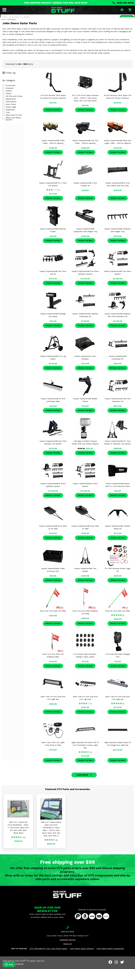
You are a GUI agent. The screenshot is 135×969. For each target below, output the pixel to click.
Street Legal (9, 111)
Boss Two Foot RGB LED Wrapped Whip (53, 659)
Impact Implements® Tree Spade (85, 574)
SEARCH (126, 18)
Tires (6, 117)
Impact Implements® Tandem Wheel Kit (117, 531)
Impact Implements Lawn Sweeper (85, 361)
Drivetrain (7, 92)
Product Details (53, 114)
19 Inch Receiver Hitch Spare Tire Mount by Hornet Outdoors (117, 101)
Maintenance (9, 103)
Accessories (8, 90)
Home (3, 24)
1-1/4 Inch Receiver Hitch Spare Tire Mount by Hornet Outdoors (53, 101)
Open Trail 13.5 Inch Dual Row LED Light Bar (53, 702)
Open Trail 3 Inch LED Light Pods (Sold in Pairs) (52, 748)
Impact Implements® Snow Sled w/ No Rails (53, 531)
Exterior (7, 95)
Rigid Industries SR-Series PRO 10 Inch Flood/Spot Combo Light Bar (85, 749)
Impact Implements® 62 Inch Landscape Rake (53, 404)
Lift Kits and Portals (12, 100)
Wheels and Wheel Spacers (15, 122)
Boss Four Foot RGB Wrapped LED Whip (85, 616)
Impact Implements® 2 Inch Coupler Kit (85, 188)
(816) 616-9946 (123, 2)
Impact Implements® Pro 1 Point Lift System (53, 188)
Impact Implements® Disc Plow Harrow (53, 277)
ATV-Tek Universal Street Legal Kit (117, 574)
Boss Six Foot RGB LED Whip (117, 615)
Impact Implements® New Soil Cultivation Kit (117, 404)
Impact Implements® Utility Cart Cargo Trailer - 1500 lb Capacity (117, 146)
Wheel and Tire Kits (12, 119)
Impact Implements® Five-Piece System (117, 277)
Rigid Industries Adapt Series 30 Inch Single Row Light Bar (117, 748)
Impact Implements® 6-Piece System (85, 489)
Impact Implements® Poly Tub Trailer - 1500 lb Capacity (85, 146)
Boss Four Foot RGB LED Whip (53, 615)
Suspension (8, 114)
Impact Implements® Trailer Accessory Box (53, 574)
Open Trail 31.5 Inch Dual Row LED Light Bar (117, 702)
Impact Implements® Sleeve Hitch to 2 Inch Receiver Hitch (117, 489)
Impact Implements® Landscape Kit (118, 361)
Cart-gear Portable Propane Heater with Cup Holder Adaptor (85, 446)
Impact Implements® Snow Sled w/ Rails (85, 531)
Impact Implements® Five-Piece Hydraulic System (85, 277)
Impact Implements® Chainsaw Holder (53, 234)
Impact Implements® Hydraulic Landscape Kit (85, 319)
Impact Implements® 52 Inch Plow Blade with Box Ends (117, 188)
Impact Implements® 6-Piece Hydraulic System (53, 489)
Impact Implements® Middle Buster (85, 404)
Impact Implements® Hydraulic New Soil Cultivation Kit (118, 319)
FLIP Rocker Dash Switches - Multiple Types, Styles (85, 659)
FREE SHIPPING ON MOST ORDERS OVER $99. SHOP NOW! (55, 2)
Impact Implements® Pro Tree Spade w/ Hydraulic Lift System (117, 446)
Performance (9, 106)
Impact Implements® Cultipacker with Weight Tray (85, 234)
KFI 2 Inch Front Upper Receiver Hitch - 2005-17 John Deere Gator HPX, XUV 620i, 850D (85, 102)
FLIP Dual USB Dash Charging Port (117, 659)
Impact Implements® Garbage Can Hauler (53, 319)
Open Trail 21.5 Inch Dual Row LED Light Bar (85, 702)
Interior (7, 98)
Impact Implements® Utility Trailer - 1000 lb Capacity (53, 146)
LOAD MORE (82, 779)
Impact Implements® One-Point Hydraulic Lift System (53, 446)
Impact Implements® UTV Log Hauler (53, 361)
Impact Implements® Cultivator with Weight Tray (117, 234)
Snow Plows (9, 109)
